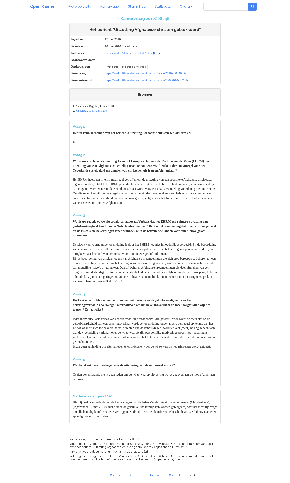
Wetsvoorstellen (80, 6)
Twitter (154, 475)
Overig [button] (186, 6)
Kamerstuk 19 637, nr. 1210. (92, 110)
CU (156, 53)
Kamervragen (110, 6)
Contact (174, 475)
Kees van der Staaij (117, 53)
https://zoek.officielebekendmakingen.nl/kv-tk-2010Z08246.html (146, 73)
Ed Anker (146, 53)
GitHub (135, 475)
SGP (134, 53)
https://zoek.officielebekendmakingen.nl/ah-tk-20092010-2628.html (148, 80)
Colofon (115, 475)
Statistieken (163, 6)
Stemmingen (137, 6)
